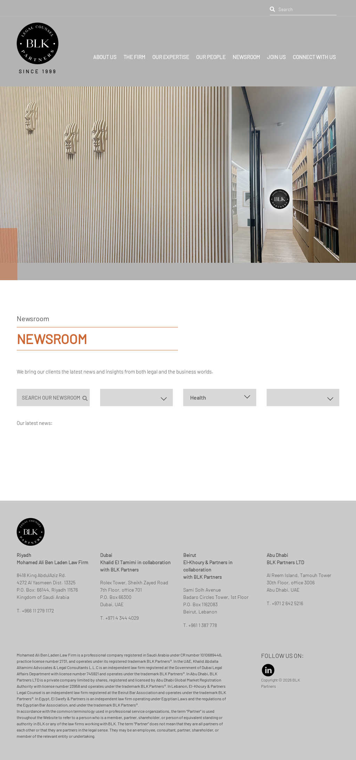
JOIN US (276, 47)
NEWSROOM (246, 47)
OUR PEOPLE (211, 47)
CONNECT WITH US (314, 47)
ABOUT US (104, 47)
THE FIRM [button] (134, 47)
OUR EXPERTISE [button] (170, 47)
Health (198, 397)
